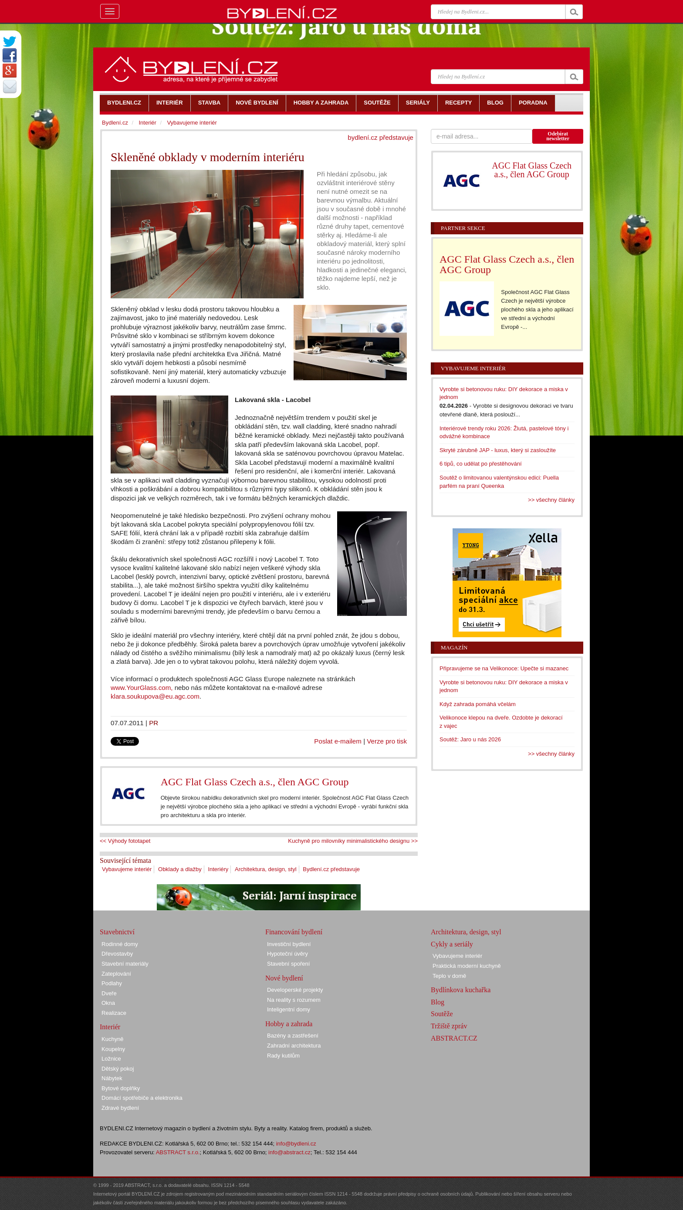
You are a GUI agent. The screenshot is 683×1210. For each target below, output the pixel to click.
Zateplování (116, 973)
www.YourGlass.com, (141, 687)
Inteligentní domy (288, 1009)
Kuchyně (112, 1039)
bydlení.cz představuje (380, 137)
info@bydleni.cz (296, 1143)
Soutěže (442, 1013)
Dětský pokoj (117, 1068)
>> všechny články (551, 500)
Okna (108, 1003)
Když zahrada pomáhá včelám (478, 704)
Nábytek (111, 1078)
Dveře (109, 993)
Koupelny (113, 1049)
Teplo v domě (449, 976)
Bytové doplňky (120, 1088)
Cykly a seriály (452, 944)
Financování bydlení (293, 932)
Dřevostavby (117, 953)
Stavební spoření (288, 963)
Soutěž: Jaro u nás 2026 (470, 739)
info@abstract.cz (289, 1152)
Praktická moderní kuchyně (467, 966)
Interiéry (218, 869)
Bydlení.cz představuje (331, 869)
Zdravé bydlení (120, 1108)
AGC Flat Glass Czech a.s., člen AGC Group (255, 782)
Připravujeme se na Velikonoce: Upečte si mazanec (504, 668)
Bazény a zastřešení (292, 1035)
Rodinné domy (119, 944)
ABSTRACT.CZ (454, 1038)
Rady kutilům (283, 1055)
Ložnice (111, 1058)
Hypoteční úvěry (287, 953)
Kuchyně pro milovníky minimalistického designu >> (353, 841)
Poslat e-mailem (338, 741)
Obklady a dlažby (180, 869)
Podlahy (111, 983)
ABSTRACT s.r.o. (178, 1152)
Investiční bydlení (289, 944)
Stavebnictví (117, 932)
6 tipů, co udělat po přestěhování (481, 463)
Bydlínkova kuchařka (460, 990)
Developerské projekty (295, 990)
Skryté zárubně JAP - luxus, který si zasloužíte (498, 450)
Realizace (113, 1013)
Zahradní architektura (294, 1045)
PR (153, 723)
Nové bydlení (284, 978)
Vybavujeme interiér (127, 869)
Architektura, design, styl (266, 869)
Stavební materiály (125, 963)
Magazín (454, 647)
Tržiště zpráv (449, 1026)
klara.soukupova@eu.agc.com (155, 696)
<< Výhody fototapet (125, 841)
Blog (437, 1002)
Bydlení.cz (115, 122)
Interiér (147, 122)
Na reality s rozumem (294, 1000)
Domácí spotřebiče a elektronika (142, 1098)
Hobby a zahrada (288, 1023)
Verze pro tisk (387, 741)
